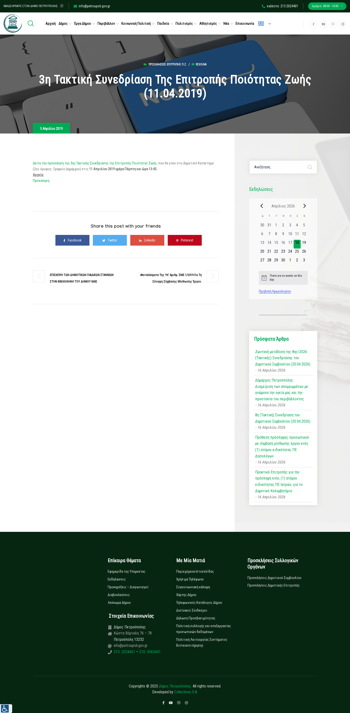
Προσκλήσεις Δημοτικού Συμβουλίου (274, 578)
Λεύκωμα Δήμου (119, 602)
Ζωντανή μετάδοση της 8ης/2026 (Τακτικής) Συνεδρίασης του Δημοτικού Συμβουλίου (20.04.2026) (282, 357)
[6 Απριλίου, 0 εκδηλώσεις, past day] (262, 235)
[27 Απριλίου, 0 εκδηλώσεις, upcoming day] (262, 261)
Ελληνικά (261, 24)
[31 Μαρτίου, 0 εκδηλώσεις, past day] (269, 226)
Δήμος (63, 23)
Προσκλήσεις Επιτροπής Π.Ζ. (168, 64)
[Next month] (305, 206)
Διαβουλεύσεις (119, 595)
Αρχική (50, 23)
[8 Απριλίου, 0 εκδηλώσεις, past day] (276, 235)
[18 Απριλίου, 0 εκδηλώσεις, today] (297, 244)
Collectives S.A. (186, 692)
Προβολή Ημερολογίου (275, 291)
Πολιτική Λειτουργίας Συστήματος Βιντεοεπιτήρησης (201, 642)
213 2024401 (125, 652)
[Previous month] (262, 206)
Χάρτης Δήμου (186, 595)
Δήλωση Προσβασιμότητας (195, 618)
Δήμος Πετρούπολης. (175, 686)
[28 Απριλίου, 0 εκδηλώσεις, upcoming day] (269, 261)
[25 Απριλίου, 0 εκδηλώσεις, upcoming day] (297, 253)
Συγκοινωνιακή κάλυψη (193, 587)
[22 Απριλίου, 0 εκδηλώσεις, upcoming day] (276, 253)
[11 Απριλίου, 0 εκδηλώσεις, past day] (297, 235)
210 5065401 (149, 652)
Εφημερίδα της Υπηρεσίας (126, 571)
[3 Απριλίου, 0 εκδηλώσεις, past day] (290, 226)
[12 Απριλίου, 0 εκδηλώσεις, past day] (304, 235)
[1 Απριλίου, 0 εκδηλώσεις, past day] (276, 226)
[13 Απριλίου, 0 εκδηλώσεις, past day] (262, 244)
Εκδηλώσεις (117, 579)
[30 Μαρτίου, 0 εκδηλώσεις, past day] (262, 226)
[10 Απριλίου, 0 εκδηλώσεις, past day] (290, 235)
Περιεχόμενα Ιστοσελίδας (195, 571)
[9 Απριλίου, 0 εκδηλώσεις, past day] (283, 235)
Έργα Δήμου (82, 23)
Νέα (226, 23)
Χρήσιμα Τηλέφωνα (189, 579)
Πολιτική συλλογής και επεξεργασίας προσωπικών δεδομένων (203, 629)
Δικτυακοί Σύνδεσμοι (191, 610)
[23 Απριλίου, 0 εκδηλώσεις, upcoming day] (283, 253)
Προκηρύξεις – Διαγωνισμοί (128, 587)
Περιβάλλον (106, 23)
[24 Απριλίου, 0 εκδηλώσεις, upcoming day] (290, 253)
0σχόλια (199, 64)
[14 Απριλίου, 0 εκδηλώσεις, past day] (269, 244)
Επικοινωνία (245, 23)
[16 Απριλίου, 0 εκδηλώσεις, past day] (283, 244)
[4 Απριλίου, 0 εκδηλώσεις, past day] (297, 226)
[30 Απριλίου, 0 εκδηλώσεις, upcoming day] (283, 261)
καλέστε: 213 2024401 (280, 6)
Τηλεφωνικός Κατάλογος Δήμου (199, 602)
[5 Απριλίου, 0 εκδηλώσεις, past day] (304, 226)
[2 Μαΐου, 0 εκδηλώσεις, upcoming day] (297, 261)
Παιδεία (163, 23)
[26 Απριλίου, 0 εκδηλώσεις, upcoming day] (304, 253)
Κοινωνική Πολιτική (136, 23)
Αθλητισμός (208, 23)
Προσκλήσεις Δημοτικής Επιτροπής (273, 585)
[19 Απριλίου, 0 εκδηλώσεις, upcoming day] (304, 244)
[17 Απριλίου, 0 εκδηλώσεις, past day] (290, 244)
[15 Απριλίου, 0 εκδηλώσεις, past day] (276, 244)
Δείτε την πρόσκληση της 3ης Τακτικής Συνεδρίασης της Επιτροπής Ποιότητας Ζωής (95, 163)
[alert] (283, 278)
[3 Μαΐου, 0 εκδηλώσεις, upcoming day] (304, 261)
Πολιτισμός (184, 23)
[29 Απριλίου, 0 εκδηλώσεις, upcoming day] (276, 261)
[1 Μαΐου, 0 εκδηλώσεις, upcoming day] (290, 261)
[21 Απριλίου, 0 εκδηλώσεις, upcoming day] (269, 253)
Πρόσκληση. (41, 180)
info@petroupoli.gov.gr (92, 6)
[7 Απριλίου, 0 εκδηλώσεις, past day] (269, 235)
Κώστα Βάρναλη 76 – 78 (133, 633)
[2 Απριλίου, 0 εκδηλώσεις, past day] (283, 226)
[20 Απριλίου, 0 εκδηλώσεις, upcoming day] (262, 253)
